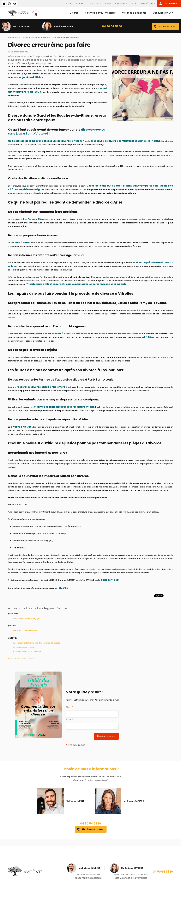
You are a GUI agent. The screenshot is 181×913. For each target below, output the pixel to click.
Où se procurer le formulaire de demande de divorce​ (36, 642)
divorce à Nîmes (21, 357)
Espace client (168, 3)
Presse (108, 3)
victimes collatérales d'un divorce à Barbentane (64, 407)
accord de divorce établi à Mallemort (41, 387)
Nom (69, 707)
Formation (80, 3)
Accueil (69, 3)
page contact (109, 580)
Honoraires (120, 3)
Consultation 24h (163, 12)
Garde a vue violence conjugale (26, 618)
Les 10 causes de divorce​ (23, 647)
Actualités (35, 37)
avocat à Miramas (147, 337)
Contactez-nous (164, 26)
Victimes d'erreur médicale (100, 12)
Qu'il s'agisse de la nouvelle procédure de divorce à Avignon (46, 141)
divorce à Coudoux (23, 426)
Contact (133, 3)
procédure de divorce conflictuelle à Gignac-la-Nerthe (125, 141)
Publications (94, 3)
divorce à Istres (20, 242)
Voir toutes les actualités (21, 658)
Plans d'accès (147, 3)
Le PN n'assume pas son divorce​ (26, 651)
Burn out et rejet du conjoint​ (25, 630)
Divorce (74, 12)
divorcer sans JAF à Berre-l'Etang (110, 185)
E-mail (70, 719)
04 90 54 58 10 (112, 26)
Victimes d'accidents (134, 12)
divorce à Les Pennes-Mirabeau (30, 219)
